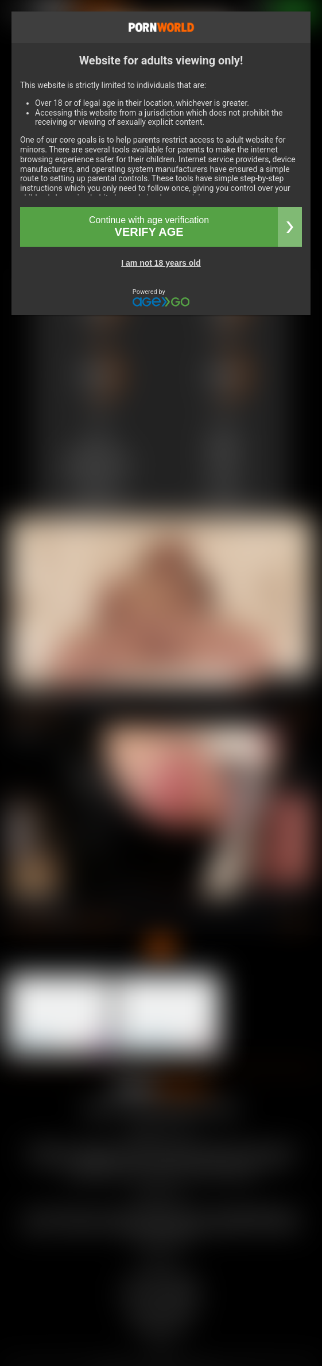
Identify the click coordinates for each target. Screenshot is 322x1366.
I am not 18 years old (161, 262)
